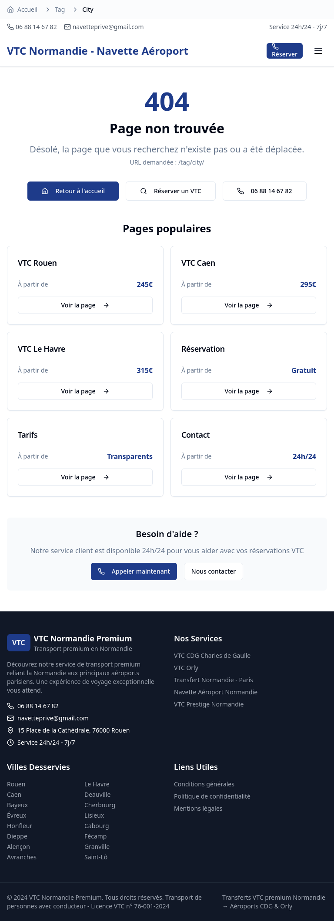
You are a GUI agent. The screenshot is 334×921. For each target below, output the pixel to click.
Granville (97, 846)
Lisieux (94, 815)
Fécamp (95, 836)
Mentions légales (198, 808)
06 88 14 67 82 (264, 191)
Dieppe (17, 836)
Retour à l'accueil (72, 191)
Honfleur (19, 826)
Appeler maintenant (134, 571)
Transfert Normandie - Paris (213, 680)
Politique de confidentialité (212, 796)
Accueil (27, 9)
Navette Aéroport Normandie (215, 692)
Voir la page (85, 305)
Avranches (22, 857)
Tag (60, 9)
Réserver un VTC (170, 191)
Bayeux (17, 805)
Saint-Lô (95, 857)
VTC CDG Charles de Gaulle (212, 655)
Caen (14, 794)
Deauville (97, 794)
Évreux (16, 815)
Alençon (18, 846)
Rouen (16, 784)
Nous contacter (213, 571)
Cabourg (96, 826)
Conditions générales (204, 784)
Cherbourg (99, 805)
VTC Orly (186, 668)
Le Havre (97, 784)
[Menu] (318, 50)
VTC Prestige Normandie (209, 704)
